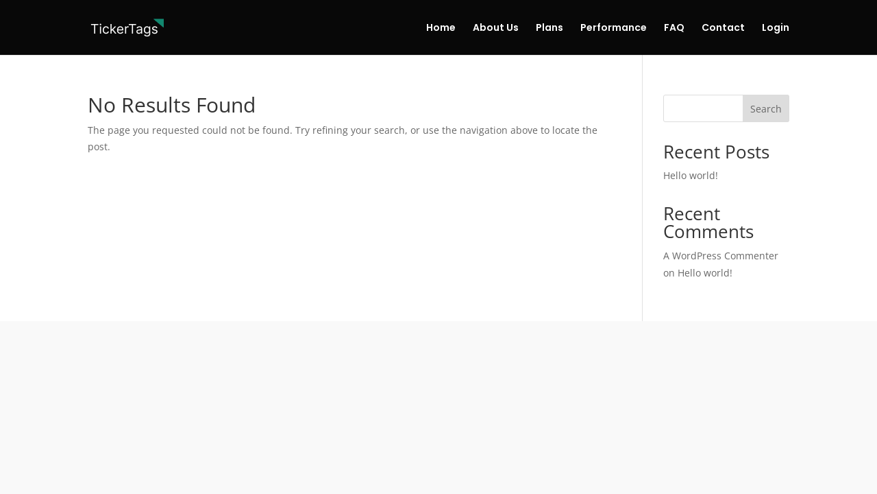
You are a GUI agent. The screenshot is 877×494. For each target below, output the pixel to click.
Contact (723, 28)
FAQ (674, 28)
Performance (613, 28)
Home (441, 28)
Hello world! (690, 175)
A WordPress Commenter (720, 255)
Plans (549, 28)
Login (775, 28)
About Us (496, 28)
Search (766, 108)
